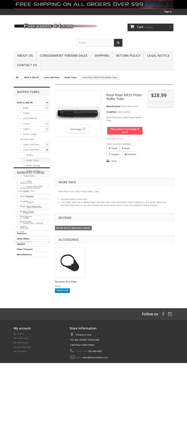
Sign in (168, 11)
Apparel (21, 244)
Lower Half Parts (30, 149)
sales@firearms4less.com (95, 404)
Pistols (26, 113)
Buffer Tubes (32, 160)
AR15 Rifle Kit (29, 118)
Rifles (25, 108)
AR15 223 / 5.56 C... (100, 281)
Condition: (111, 112)
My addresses (21, 389)
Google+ (114, 154)
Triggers (30, 202)
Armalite (23, 295)
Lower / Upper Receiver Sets (28, 137)
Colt (21, 325)
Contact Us (27, 65)
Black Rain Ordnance (30, 300)
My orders (19, 381)
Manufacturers (30, 267)
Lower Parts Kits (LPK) (33, 189)
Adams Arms (25, 276)
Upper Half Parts (30, 144)
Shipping (102, 55)
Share (126, 148)
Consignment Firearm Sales (64, 55)
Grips (29, 181)
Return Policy (128, 55)
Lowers (26, 123)
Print (114, 161)
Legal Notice (158, 55)
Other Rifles (23, 238)
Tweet (113, 148)
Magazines (28, 212)
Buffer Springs (33, 165)
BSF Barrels (25, 310)
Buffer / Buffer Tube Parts (32, 173)
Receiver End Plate (133, 281)
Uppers (26, 129)
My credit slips (21, 385)
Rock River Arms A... (66, 281)
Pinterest (130, 154)
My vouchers (20, 398)
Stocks (29, 197)
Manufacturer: (113, 106)
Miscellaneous (24, 254)
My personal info (22, 394)
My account (22, 375)
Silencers (22, 233)
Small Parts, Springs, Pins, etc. (32, 225)
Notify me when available (118, 144)
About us (25, 55)
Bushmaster (25, 315)
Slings (25, 218)
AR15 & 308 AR (25, 102)
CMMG (23, 320)
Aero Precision (26, 290)
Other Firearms (25, 249)
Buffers (29, 155)
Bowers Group (26, 305)
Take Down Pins (34, 207)
